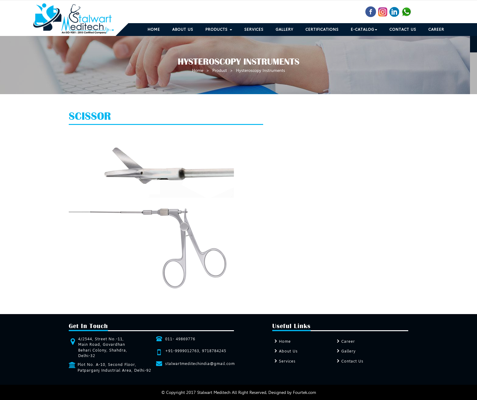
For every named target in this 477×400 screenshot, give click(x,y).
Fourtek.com (304, 392)
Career (436, 29)
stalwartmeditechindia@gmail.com (200, 363)
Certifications (322, 29)
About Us (182, 29)
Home (154, 29)
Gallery (284, 29)
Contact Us (402, 29)
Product (219, 70)
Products (218, 29)
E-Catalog (364, 29)
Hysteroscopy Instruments (260, 70)
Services (253, 29)
